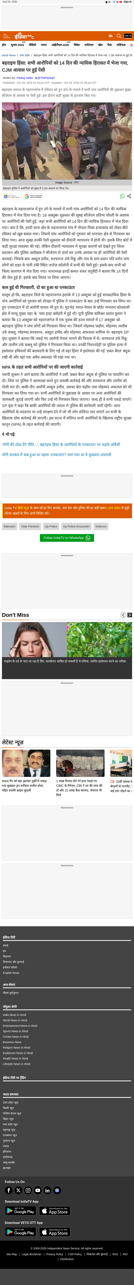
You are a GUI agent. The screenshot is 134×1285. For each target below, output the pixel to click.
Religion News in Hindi (16, 1047)
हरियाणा (7, 1151)
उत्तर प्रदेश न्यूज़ (10, 1102)
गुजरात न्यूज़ (9, 1140)
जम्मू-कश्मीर (9, 1162)
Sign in (127, 1)
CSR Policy (75, 1254)
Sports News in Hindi (15, 1031)
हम (4, 951)
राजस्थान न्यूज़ (10, 1135)
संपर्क (5, 945)
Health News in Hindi (15, 1058)
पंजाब (6, 1146)
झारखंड (6, 1168)
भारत (44, 45)
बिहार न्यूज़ (8, 1118)
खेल (100, 45)
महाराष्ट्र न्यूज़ (9, 1129)
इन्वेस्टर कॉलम (10, 967)
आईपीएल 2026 (60, 45)
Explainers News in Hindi (18, 1053)
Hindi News (9, 55)
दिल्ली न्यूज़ (8, 1108)
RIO (125, 1254)
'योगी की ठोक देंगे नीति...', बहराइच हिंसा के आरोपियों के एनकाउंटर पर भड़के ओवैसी (61, 444)
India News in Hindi (14, 1014)
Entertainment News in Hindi (20, 1025)
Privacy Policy (54, 1254)
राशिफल (121, 45)
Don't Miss (15, 615)
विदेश (77, 45)
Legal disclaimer (31, 1254)
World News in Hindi (15, 1020)
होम (4, 45)
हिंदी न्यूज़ (23, 508)
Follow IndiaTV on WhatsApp (67, 538)
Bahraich (9, 526)
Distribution (67, 1259)
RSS (115, 1254)
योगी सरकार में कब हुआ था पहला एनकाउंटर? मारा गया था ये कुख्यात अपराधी (56, 455)
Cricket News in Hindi (16, 1036)
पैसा (109, 45)
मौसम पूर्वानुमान (11, 992)
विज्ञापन (7, 956)
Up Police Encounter (76, 526)
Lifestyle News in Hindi (16, 1064)
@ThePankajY (46, 77)
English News (11, 972)
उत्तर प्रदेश (25, 55)
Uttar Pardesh (30, 526)
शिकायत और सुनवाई (13, 961)
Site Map (11, 1254)
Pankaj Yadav (25, 77)
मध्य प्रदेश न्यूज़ (10, 1124)
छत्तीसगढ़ (7, 1157)
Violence (101, 526)
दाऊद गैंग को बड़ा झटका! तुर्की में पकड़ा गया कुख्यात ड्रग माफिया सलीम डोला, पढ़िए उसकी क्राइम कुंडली (24, 758)
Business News (12, 1042)
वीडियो (32, 45)
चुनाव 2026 (17, 45)
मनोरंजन (88, 45)
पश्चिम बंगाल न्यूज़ (12, 1113)
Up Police (51, 526)
